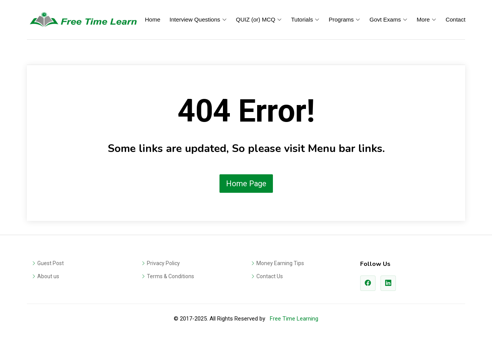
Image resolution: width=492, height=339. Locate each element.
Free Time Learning (294, 318)
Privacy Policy (163, 263)
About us (48, 276)
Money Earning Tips (280, 263)
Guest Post (50, 263)
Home (152, 19)
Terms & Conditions (170, 276)
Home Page (246, 183)
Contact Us (269, 276)
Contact (455, 19)
